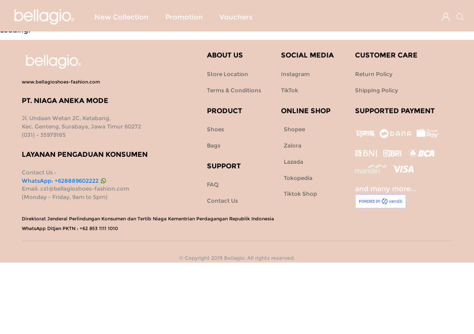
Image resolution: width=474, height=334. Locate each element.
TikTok (289, 90)
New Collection (121, 17)
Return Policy (374, 74)
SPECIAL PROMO (195, 17)
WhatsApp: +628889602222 (64, 180)
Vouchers (165, 34)
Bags (289, 17)
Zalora (291, 145)
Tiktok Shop (299, 193)
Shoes (252, 17)
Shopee (293, 129)
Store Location (227, 74)
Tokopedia (296, 177)
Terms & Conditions (234, 90)
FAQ (212, 184)
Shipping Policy (376, 90)
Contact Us (222, 200)
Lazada (292, 161)
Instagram (295, 74)
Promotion (113, 34)
